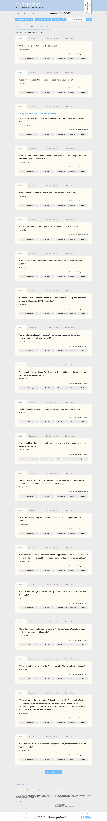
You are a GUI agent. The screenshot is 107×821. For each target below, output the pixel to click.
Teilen (83, 58)
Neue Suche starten (53, 772)
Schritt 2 (31, 26)
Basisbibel (32, 39)
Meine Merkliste (59, 19)
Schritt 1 (20, 26)
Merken (47, 58)
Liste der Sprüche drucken (42, 19)
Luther (20, 39)
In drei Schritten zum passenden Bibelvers (30, 7)
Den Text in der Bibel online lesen (67, 58)
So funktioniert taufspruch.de (24, 19)
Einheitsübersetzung (53, 39)
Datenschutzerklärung (19, 784)
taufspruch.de (28, 4)
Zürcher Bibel (69, 39)
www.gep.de (17, 793)
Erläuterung (29, 58)
